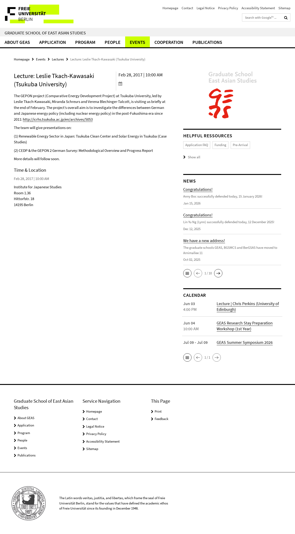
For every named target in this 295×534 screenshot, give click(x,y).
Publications (207, 42)
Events (137, 42)
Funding (220, 145)
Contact (187, 8)
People (113, 42)
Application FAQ (196, 145)
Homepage (170, 8)
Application (52, 42)
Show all (194, 157)
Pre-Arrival (240, 145)
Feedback (161, 418)
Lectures (58, 59)
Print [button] (158, 411)
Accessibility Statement (258, 8)
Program (85, 42)
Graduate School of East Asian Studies (45, 33)
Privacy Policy (228, 8)
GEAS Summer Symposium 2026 (245, 342)
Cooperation (168, 42)
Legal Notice (206, 8)
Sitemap (284, 8)
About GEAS (17, 42)
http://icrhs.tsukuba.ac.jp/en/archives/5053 (58, 119)
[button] (187, 273)
